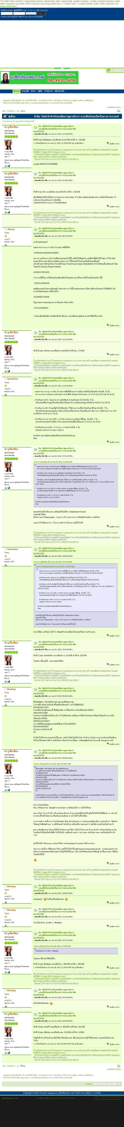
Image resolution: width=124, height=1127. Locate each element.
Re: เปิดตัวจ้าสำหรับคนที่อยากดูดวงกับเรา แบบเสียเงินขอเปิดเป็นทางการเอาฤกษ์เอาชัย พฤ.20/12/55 (54, 128)
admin (81, 100)
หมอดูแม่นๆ (68, 150)
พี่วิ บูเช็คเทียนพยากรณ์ (42, 150)
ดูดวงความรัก (40, 159)
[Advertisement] (62, 44)
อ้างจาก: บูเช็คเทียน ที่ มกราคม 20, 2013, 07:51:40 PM (53, 562)
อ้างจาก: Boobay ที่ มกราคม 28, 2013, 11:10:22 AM (52, 946)
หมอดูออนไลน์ (105, 150)
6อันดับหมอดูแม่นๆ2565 (101, 154)
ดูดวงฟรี (86, 150)
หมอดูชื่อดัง (95, 150)
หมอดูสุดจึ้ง (55, 154)
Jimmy (11, 229)
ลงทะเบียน (44, 10)
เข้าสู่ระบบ (32, 10)
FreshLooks (104, 1099)
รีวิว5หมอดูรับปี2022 (42, 154)
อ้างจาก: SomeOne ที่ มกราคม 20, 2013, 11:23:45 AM (53, 462)
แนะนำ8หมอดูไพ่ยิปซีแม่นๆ (82, 154)
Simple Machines (116, 1097)
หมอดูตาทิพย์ (47, 152)
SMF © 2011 (106, 1097)
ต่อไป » (118, 107)
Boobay (11, 689)
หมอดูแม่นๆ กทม (59, 152)
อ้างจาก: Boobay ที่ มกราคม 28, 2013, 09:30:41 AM (52, 764)
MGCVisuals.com (115, 1099)
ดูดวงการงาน (51, 159)
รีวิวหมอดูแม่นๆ (57, 150)
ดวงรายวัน (78, 150)
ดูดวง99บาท (74, 159)
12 (18, 111)
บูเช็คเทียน (88, 100)
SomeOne (12, 378)
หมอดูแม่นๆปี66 (44, 157)
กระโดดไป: (88, 1084)
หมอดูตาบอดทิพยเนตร (58, 157)
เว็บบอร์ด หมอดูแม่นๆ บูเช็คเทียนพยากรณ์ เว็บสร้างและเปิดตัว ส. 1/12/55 (70, 1093)
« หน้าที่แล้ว (110, 107)
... (16, 111)
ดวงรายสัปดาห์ (63, 159)
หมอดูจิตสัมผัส (65, 154)
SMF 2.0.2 (97, 1097)
